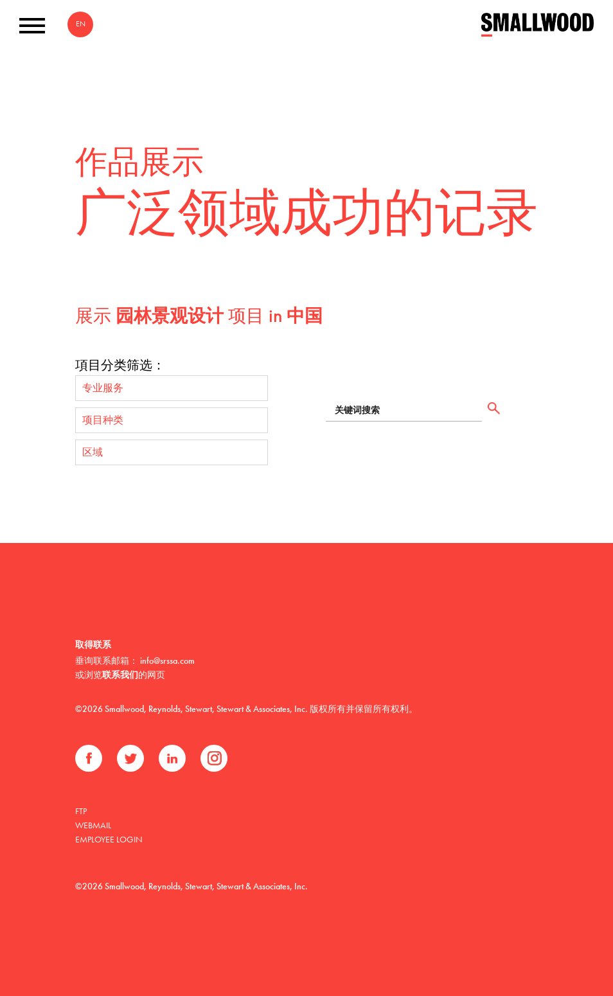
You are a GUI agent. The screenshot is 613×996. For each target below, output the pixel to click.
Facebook (88, 758)
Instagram (213, 758)
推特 (130, 758)
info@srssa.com (167, 660)
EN (80, 24)
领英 (172, 758)
